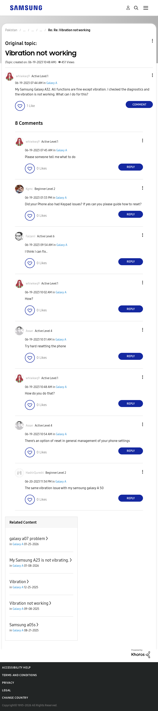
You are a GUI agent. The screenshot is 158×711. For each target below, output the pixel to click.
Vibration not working (28, 603)
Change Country (15, 698)
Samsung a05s (22, 624)
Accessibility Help (16, 667)
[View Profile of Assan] (29, 331)
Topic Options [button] (145, 41)
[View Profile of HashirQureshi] (35, 473)
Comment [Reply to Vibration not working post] (139, 104)
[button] (145, 75)
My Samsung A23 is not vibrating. (39, 560)
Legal (6, 690)
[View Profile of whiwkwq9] (23, 76)
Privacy (8, 683)
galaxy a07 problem (27, 538)
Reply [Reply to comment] (131, 167)
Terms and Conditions (19, 675)
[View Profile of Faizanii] (30, 236)
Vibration (17, 581)
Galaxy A (51, 83)
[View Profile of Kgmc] (29, 189)
